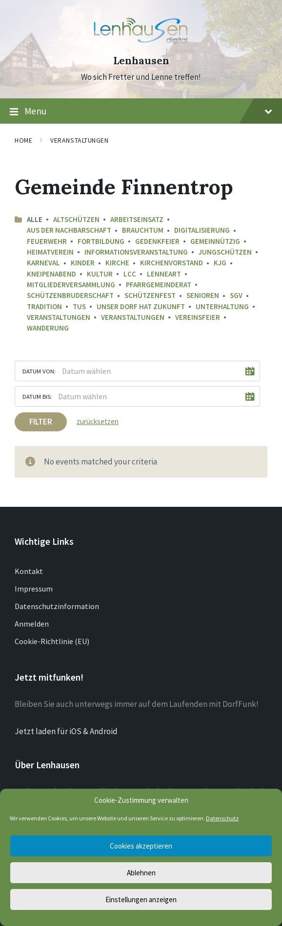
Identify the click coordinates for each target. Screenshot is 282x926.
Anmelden (32, 624)
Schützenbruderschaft (70, 295)
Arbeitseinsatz (136, 219)
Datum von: (39, 371)
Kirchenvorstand (171, 262)
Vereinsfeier (197, 317)
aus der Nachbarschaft (69, 230)
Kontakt (29, 571)
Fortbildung (101, 241)
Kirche (117, 262)
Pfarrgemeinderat (158, 284)
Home (23, 140)
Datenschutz (222, 818)
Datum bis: (37, 396)
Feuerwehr (47, 241)
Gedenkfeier (157, 241)
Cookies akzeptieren (141, 846)
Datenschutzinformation (57, 606)
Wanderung (48, 328)
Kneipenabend (51, 273)
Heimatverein (50, 252)
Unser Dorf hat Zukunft (141, 306)
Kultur (100, 273)
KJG (220, 262)
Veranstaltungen (79, 140)
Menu (141, 111)
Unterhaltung (222, 306)
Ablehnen (141, 872)
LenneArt (164, 273)
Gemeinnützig (215, 241)
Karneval (43, 262)
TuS (79, 306)
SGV (236, 295)
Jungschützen (225, 252)
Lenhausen (141, 60)
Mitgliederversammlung (71, 284)
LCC (129, 273)
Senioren (202, 295)
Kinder (83, 262)
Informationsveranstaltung (136, 252)
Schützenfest (150, 295)
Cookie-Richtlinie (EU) (52, 641)
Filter (40, 421)
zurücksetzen (98, 421)
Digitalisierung (202, 230)
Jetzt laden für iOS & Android (66, 731)
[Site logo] (141, 43)
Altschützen (76, 219)
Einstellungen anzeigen (141, 899)
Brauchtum (142, 230)
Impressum (34, 588)
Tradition (44, 306)
